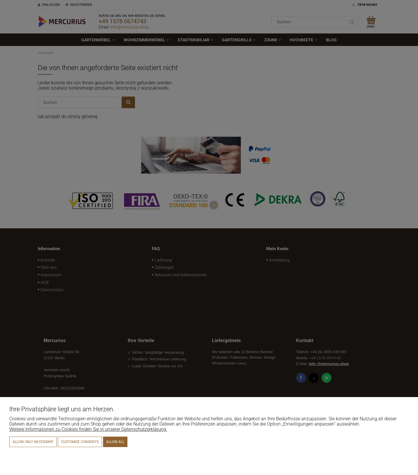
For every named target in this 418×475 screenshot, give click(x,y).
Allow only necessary (32, 442)
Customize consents (80, 442)
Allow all (115, 442)
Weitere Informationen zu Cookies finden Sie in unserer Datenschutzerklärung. (88, 429)
